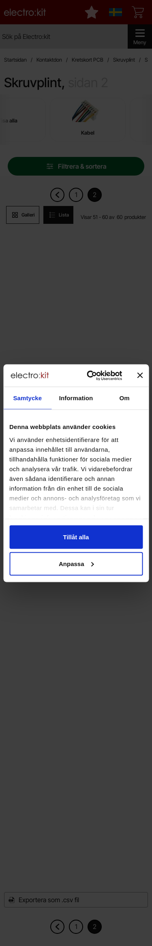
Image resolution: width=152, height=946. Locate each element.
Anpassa (76, 563)
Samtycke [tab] (27, 398)
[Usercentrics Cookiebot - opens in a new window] (90, 375)
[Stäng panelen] (140, 375)
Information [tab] (76, 398)
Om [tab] (125, 398)
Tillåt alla (76, 537)
